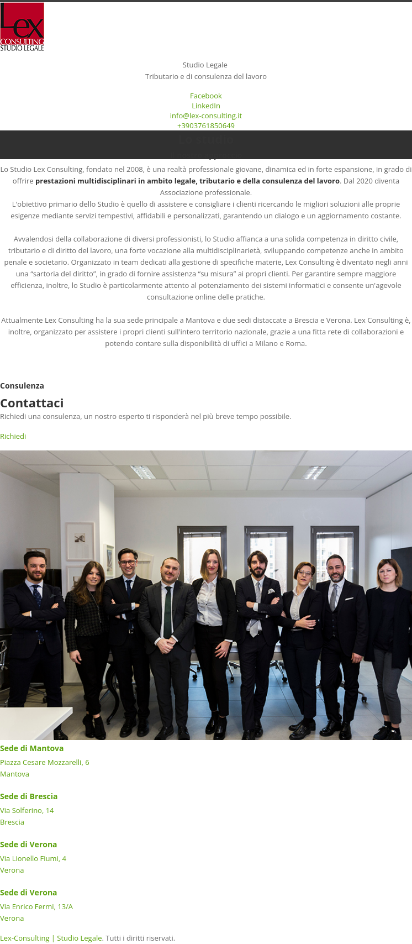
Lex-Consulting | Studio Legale (51, 938)
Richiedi (13, 436)
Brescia (12, 822)
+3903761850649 (206, 125)
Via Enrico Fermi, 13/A (36, 906)
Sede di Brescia (28, 796)
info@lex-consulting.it (206, 115)
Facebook (206, 96)
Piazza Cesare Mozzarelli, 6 (45, 762)
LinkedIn (206, 106)
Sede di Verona (28, 844)
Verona (12, 870)
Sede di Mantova (32, 748)
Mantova (14, 774)
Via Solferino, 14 (27, 810)
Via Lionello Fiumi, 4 (33, 858)
